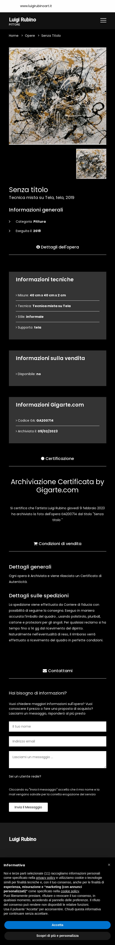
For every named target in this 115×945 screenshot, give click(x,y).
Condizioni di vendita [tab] (57, 543)
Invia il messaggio (28, 807)
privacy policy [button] (45, 878)
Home (14, 35)
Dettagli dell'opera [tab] (57, 247)
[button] (109, 864)
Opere (30, 35)
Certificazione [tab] (57, 458)
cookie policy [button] (70, 891)
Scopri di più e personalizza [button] (57, 935)
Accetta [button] (57, 925)
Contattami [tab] (57, 671)
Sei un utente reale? (25, 776)
